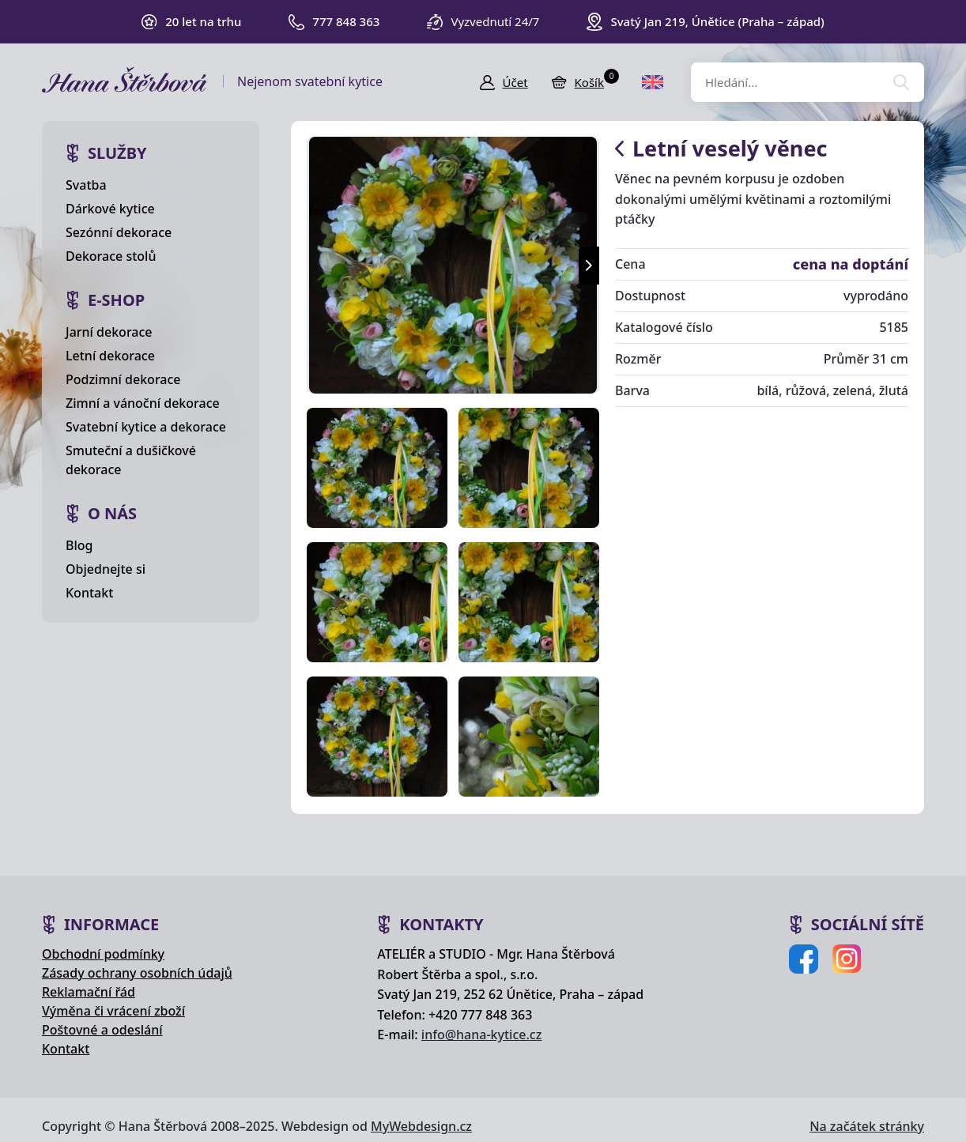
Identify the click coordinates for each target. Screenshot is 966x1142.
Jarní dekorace (109, 332)
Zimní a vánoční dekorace (143, 403)
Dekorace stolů (111, 256)
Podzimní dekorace (123, 379)
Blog (79, 545)
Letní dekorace (110, 355)
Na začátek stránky (866, 1126)
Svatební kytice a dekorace (146, 426)
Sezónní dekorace (119, 232)
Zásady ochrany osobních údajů (137, 973)
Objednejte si (105, 569)
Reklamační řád (88, 992)
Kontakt (89, 592)
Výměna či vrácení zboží (113, 1011)
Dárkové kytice (110, 208)
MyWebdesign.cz (421, 1126)
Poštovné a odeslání (102, 1029)
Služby (117, 153)
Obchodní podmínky (103, 954)
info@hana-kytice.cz (481, 1034)
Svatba (86, 185)
